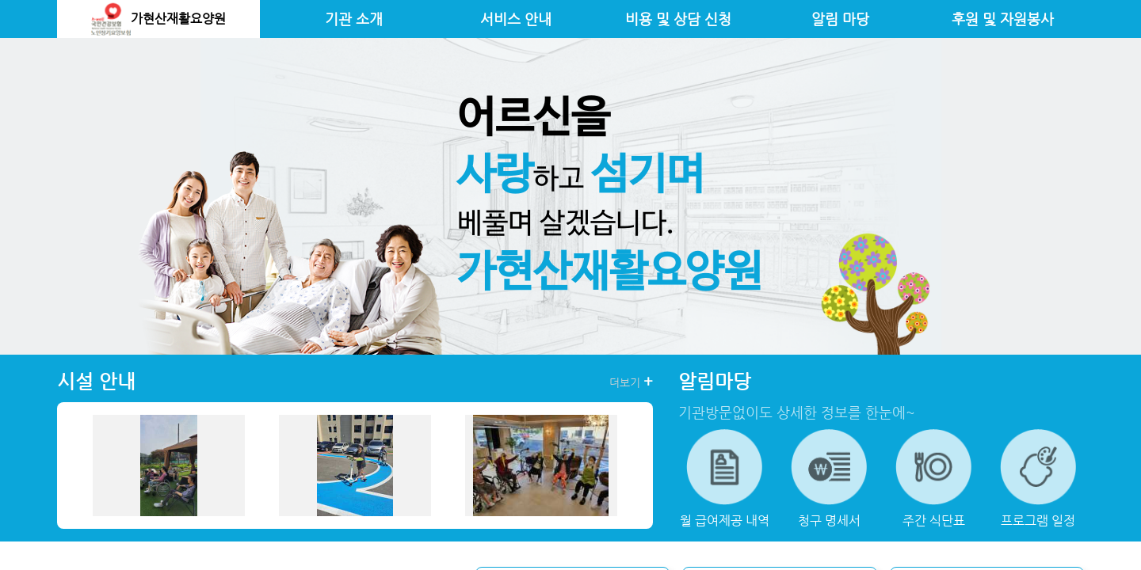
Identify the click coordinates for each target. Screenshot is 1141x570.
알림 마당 (840, 19)
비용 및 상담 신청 (678, 19)
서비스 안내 (515, 19)
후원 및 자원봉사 (1003, 19)
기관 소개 (354, 19)
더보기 (631, 382)
